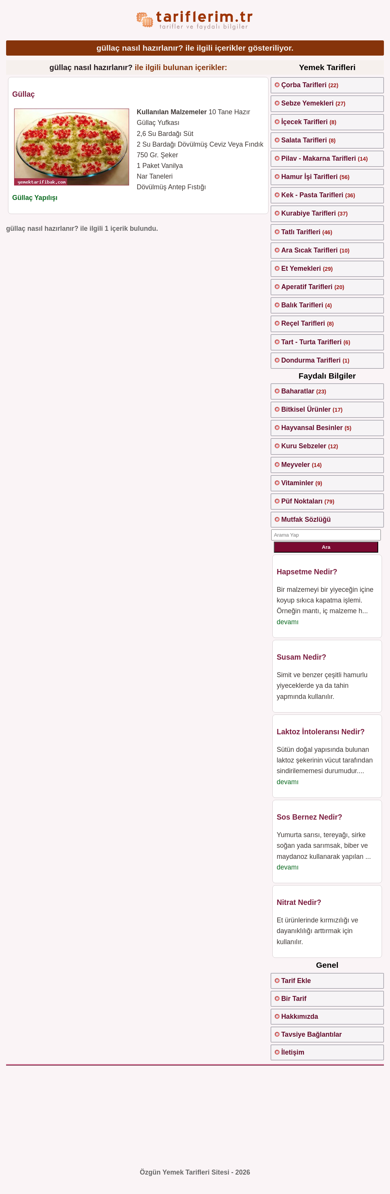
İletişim (292, 1052)
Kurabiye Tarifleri (308, 213)
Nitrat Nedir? (299, 902)
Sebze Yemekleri (307, 103)
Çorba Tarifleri (303, 85)
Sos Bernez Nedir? (309, 817)
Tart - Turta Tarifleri (311, 342)
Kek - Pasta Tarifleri (312, 195)
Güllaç (23, 94)
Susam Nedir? (301, 657)
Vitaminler (297, 483)
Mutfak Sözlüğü (306, 519)
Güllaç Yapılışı (35, 197)
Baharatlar (297, 391)
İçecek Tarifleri (304, 122)
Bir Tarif (293, 998)
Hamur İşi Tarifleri (309, 177)
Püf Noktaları (302, 501)
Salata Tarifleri (304, 140)
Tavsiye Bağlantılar (311, 1034)
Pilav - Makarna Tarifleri (318, 158)
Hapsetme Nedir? (307, 571)
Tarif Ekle (296, 981)
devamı (288, 622)
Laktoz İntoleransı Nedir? (320, 731)
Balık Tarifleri (302, 305)
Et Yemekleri (301, 268)
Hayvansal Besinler (311, 428)
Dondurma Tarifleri (310, 360)
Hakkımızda (299, 1016)
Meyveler (295, 464)
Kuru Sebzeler (303, 446)
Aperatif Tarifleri (306, 287)
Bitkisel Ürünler (306, 409)
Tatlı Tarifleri (300, 232)
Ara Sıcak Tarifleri (309, 250)
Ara (326, 547)
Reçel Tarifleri (303, 323)
